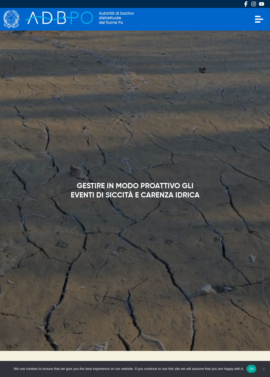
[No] (263, 368)
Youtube (261, 4)
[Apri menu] (259, 19)
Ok (251, 369)
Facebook (245, 4)
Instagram (253, 4)
